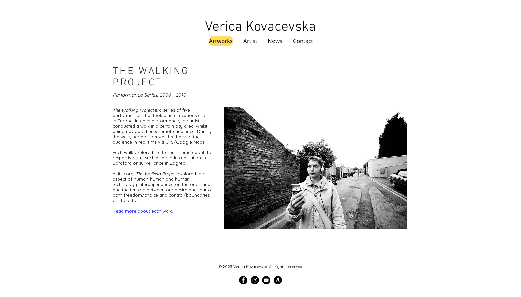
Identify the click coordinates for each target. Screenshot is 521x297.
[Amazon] (278, 280)
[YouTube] (266, 280)
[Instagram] (255, 280)
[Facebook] (243, 280)
